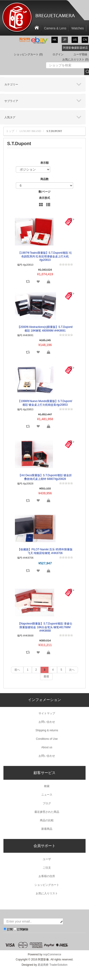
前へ (17, 669)
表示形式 (44, 198)
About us (46, 747)
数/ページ (44, 191)
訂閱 (10, 929)
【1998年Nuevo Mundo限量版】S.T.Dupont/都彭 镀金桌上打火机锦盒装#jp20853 (45, 403)
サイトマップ (47, 713)
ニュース (46, 794)
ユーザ (47, 859)
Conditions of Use (47, 738)
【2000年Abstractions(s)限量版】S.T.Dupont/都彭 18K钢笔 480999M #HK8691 (45, 328)
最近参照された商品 (46, 811)
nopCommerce (52, 954)
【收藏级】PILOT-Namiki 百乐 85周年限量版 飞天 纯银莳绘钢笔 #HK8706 (45, 551)
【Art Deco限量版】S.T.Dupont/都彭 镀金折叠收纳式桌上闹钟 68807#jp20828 (45, 477)
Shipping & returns (47, 730)
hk (55, 39)
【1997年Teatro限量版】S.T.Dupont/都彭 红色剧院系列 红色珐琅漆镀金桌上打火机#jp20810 (45, 256)
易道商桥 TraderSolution (52, 964)
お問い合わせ (47, 721)
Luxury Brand (30, 131)
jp (64, 39)
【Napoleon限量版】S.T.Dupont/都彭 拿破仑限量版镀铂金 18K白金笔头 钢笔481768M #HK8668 (45, 627)
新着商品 (46, 828)
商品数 (44, 179)
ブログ (47, 803)
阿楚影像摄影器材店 (75, 47)
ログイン (58, 54)
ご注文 (47, 867)
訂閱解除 (22, 929)
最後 (46, 676)
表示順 (44, 162)
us (75, 39)
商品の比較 (47, 820)
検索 (47, 786)
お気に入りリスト (47, 893)
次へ (72, 669)
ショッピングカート (46, 884)
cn (85, 39)
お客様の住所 (47, 876)
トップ (10, 131)
